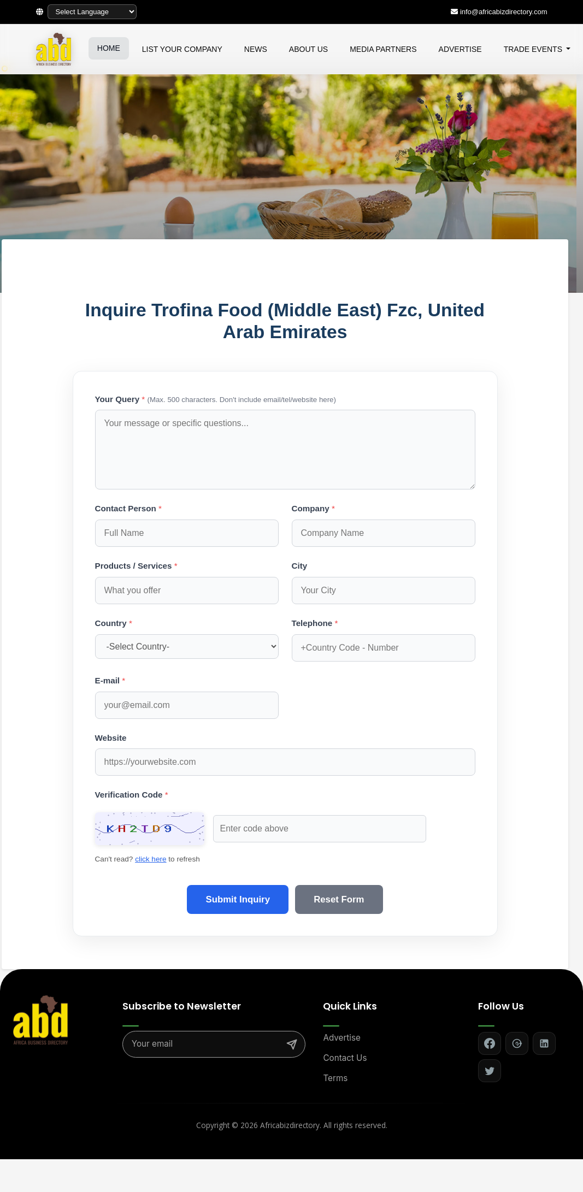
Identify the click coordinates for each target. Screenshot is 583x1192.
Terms (335, 1058)
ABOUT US (308, 49)
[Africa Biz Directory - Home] (40, 999)
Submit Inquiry (235, 879)
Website (111, 737)
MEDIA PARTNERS (383, 49)
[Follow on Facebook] (489, 1023)
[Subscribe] (292, 1024)
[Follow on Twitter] (489, 1051)
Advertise (341, 1018)
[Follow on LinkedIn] (544, 1023)
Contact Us (345, 1038)
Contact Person (128, 508)
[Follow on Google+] (516, 1023)
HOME (108, 48)
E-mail (110, 680)
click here (375, 828)
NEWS (255, 49)
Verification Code (131, 794)
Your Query (215, 399)
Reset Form (342, 879)
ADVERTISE (460, 49)
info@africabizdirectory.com (503, 12)
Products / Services (136, 565)
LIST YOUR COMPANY (182, 49)
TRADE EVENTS (534, 49)
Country (113, 623)
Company (313, 508)
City (300, 565)
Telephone (315, 623)
